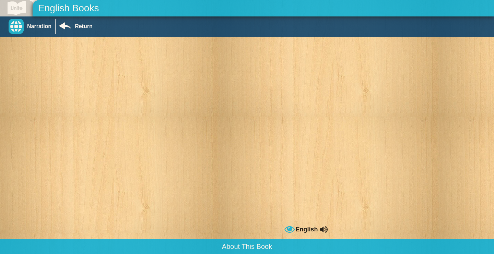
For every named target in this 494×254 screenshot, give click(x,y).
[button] (32, 26)
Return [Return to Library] (84, 26)
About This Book (247, 246)
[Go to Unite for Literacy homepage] (16, 8)
